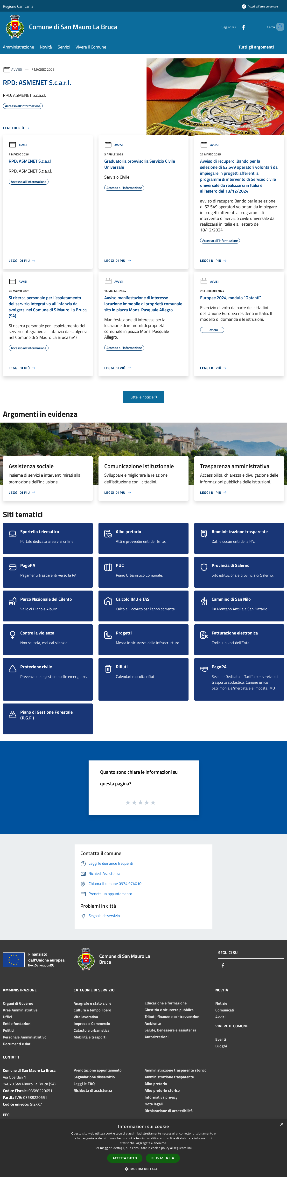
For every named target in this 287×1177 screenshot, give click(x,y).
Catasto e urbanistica (91, 1030)
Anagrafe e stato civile (92, 1003)
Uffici (7, 1017)
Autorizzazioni (156, 1037)
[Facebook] (235, 26)
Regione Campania (18, 6)
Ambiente (153, 1023)
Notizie (221, 1003)
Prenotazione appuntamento (98, 1070)
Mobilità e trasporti (90, 1037)
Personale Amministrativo (25, 1037)
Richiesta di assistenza (93, 1090)
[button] (143, 1168)
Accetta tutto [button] (125, 1158)
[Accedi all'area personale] (259, 6)
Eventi (220, 1039)
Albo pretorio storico (162, 1090)
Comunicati (224, 1010)
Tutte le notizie (143, 397)
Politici (8, 1030)
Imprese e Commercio (92, 1023)
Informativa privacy (161, 1097)
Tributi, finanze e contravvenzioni (172, 1016)
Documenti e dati (17, 1044)
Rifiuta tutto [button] (162, 1158)
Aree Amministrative (20, 1010)
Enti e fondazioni (17, 1023)
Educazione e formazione (166, 1003)
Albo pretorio (156, 1083)
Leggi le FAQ (84, 1083)
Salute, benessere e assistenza (170, 1030)
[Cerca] (278, 27)
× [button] (281, 1124)
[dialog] (143, 1148)
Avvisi (16, 69)
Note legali (154, 1104)
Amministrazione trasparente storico (176, 1070)
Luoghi (221, 1046)
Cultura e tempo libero (92, 1010)
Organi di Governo (18, 1003)
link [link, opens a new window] (189, 1148)
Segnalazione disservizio (94, 1077)
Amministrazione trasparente (169, 1077)
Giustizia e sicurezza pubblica (169, 1010)
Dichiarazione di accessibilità (169, 1111)
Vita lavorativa (86, 1017)
